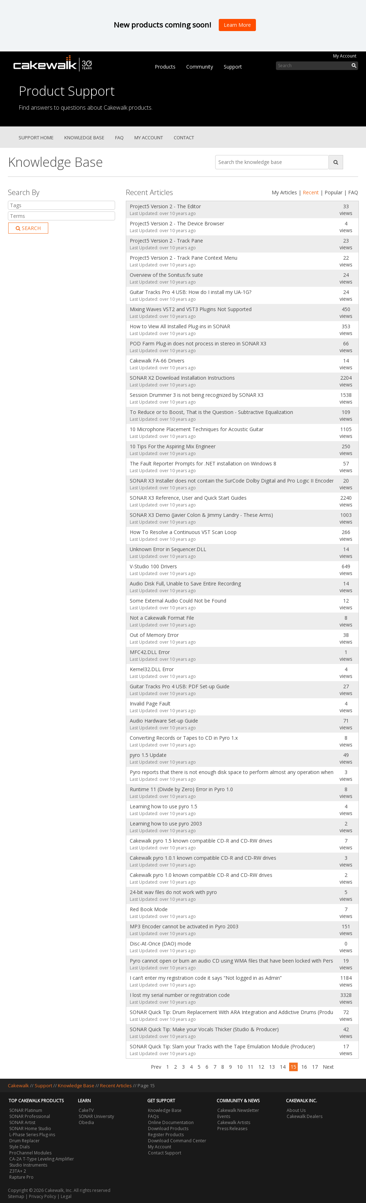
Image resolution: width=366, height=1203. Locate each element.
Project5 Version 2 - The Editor (165, 206)
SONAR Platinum (25, 1110)
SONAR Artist (22, 1122)
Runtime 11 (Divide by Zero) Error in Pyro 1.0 (181, 789)
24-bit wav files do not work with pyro (173, 892)
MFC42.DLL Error (150, 652)
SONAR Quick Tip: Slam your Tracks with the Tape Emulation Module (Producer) (222, 1046)
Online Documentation (171, 1122)
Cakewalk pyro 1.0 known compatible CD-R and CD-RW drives (201, 875)
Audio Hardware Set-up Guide (164, 720)
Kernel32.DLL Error (152, 669)
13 (272, 1066)
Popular (333, 192)
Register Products (166, 1135)
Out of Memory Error (154, 635)
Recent (311, 192)
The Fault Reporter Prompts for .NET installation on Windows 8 (203, 463)
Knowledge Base (84, 137)
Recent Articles (116, 1085)
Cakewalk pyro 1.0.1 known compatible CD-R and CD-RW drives (203, 857)
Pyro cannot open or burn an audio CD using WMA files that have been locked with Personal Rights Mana (230, 960)
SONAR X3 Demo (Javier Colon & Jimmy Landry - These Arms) (201, 514)
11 (250, 1066)
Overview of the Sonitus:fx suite (166, 274)
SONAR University (96, 1116)
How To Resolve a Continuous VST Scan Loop (183, 532)
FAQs (153, 1116)
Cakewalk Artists (233, 1122)
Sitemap (16, 1196)
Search (28, 228)
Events (223, 1116)
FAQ (119, 137)
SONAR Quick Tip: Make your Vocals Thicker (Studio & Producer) (204, 1029)
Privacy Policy (42, 1196)
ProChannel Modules (30, 1153)
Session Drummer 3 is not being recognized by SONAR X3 (196, 394)
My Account (344, 56)
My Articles (284, 192)
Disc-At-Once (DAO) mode (160, 943)
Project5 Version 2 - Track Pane (166, 240)
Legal (66, 1196)
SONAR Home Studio (30, 1128)
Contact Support (164, 1153)
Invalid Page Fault (150, 703)
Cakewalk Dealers (304, 1116)
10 (240, 1066)
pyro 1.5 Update (148, 755)
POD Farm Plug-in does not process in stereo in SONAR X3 (198, 343)
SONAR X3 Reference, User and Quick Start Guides (188, 497)
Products (165, 66)
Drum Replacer (24, 1141)
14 (283, 1066)
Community (199, 66)
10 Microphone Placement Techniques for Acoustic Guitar (196, 429)
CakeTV (86, 1110)
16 (304, 1066)
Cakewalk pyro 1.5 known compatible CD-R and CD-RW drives (201, 840)
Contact (184, 137)
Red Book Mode (149, 909)
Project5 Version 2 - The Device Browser (177, 223)
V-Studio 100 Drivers (153, 566)
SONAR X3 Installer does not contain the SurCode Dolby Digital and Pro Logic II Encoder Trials (230, 480)
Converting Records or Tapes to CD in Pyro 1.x (184, 737)
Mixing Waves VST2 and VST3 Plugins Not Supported (191, 309)
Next (328, 1066)
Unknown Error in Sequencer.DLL (168, 549)
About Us (296, 1110)
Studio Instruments (28, 1165)
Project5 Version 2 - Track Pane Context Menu (183, 257)
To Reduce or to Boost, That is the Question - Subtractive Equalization (211, 412)
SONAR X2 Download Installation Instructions (182, 377)
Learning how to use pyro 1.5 (163, 806)
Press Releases (232, 1128)
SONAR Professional (29, 1116)
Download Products (168, 1128)
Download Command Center (177, 1141)
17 (315, 1066)
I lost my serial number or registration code (180, 995)
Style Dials (19, 1147)
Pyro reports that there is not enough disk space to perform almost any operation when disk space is (230, 772)
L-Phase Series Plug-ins (32, 1135)
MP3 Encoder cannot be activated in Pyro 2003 (184, 926)
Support (233, 66)
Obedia (86, 1122)
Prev (156, 1066)
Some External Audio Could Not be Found (178, 600)
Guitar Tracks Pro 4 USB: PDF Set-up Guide (179, 686)
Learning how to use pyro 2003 (166, 823)
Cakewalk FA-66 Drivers (157, 360)
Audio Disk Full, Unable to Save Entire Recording (185, 583)
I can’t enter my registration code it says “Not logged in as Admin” (206, 977)
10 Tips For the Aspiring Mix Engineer (173, 446)
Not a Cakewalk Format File (162, 617)
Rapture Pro (21, 1177)
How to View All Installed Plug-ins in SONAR (180, 326)
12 (261, 1066)
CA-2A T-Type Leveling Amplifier (41, 1159)
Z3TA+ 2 (17, 1171)
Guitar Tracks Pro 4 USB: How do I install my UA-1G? (190, 292)
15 (293, 1066)
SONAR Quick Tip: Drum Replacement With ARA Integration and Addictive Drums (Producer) (230, 1012)
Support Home (36, 137)
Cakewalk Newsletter (238, 1110)
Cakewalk (18, 1085)
